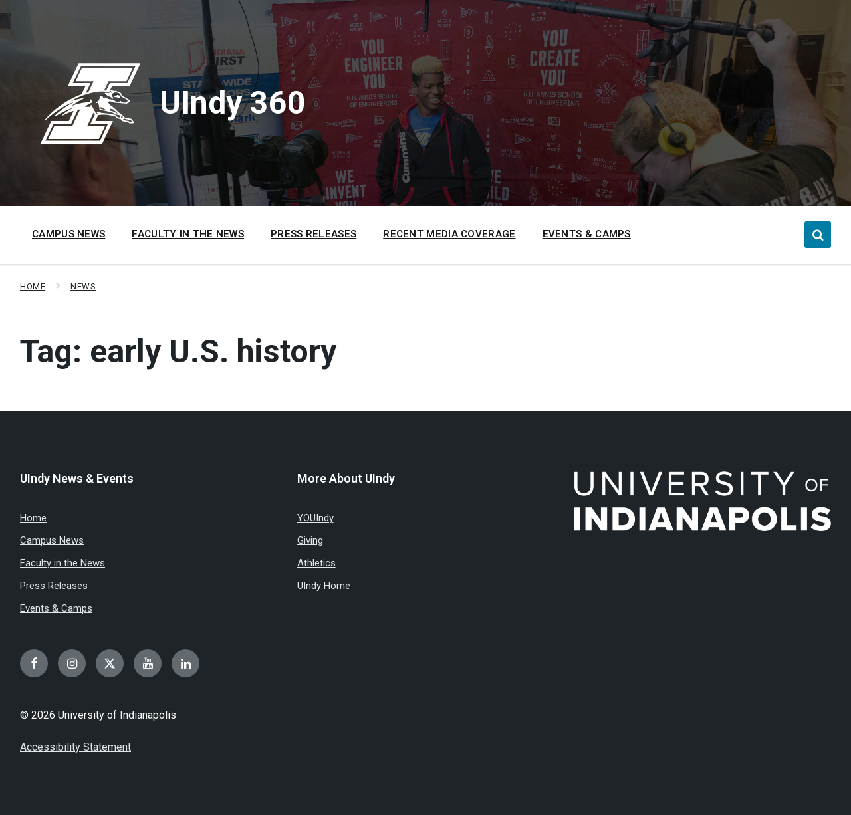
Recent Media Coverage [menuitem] (449, 234)
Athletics (316, 563)
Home (32, 286)
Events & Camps (56, 608)
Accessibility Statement (75, 747)
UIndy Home (323, 586)
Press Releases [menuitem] (313, 234)
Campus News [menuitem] (68, 234)
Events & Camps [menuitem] (587, 234)
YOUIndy (315, 518)
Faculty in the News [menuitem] (188, 234)
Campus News (52, 540)
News (83, 286)
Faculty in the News (62, 563)
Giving (310, 540)
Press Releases (54, 586)
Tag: (178, 351)
